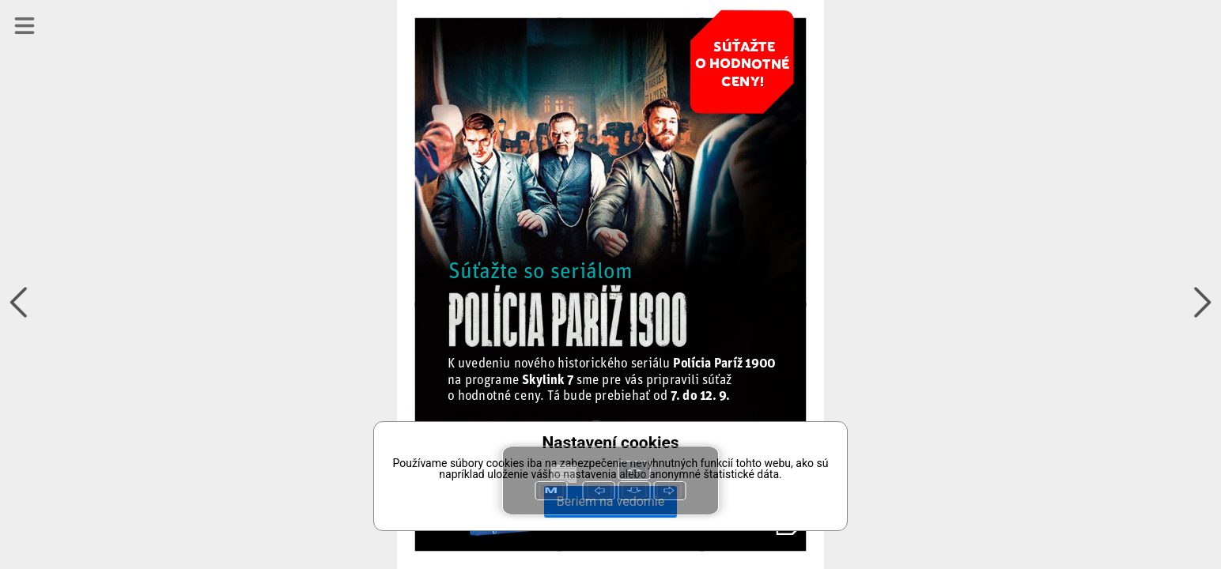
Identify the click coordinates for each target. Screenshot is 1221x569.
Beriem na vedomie (610, 501)
